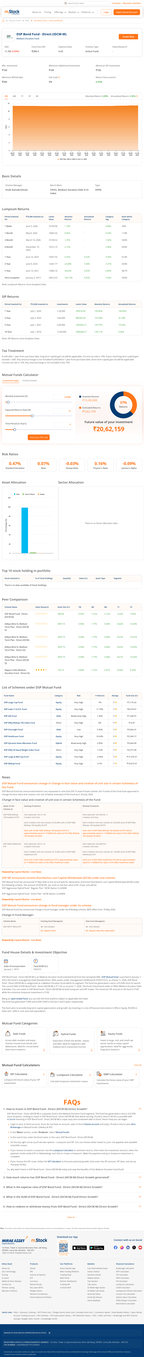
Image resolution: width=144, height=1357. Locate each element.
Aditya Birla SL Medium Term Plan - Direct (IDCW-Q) (17, 660)
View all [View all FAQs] (72, 1217)
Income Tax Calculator (125, 1294)
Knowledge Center (49, 1319)
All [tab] (37, 96)
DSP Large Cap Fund (13, 702)
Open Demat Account (126, 12)
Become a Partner (132, 3)
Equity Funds (115, 1033)
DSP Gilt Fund (10, 716)
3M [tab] (6, 96)
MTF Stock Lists (44, 1312)
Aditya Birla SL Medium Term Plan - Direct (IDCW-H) (17, 626)
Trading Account (28, 1315)
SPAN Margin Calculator (126, 1300)
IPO (31, 1271)
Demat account (91, 1124)
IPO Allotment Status (82, 1315)
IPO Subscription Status (61, 1315)
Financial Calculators (125, 1264)
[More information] (59, 77)
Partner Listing (8, 1287)
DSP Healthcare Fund (14, 736)
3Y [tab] (29, 96)
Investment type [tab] (11, 380)
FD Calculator (122, 1281)
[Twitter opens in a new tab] (134, 1248)
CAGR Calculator (123, 1287)
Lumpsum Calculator (63, 1150)
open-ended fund (19, 998)
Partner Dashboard (68, 1281)
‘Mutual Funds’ (62, 1132)
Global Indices (93, 1278)
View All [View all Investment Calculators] (137, 1065)
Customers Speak (102, 1312)
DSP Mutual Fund (110, 977)
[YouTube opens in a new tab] (140, 1248)
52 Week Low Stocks (95, 1291)
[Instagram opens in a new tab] (122, 1248)
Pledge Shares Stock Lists (64, 1312)
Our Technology (9, 1271)
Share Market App (68, 1268)
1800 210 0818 (8, 1253)
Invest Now (128, 36)
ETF (31, 1278)
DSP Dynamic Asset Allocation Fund (20, 743)
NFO (94, 1315)
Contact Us (6, 1284)
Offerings (58, 12)
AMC (27, 20)
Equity (59, 702)
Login (106, 12)
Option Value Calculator (126, 1297)
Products (34, 1264)
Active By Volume (94, 1297)
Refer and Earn (104, 1315)
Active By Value (93, 1294)
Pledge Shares (36, 1291)
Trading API (65, 1284)
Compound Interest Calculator (129, 1291)
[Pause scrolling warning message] (49, 1333)
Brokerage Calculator (125, 1268)
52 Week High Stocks (96, 1287)
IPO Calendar (42, 1315)
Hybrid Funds (68, 1034)
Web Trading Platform (69, 1271)
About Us (36, 12)
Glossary (23, 1312)
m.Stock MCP (65, 1287)
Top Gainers (92, 1281)
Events (37, 1319)
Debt (58, 716)
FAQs (15, 1312)
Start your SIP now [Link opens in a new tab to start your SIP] (39, 437)
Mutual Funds (15, 20)
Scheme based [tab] (29, 380)
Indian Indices (93, 1271)
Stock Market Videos (120, 1312)
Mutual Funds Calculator (20, 375)
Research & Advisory (39, 1294)
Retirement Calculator (125, 1303)
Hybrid (59, 743)
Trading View (65, 1275)
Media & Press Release (11, 1281)
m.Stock (11, 1119)
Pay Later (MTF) (36, 1287)
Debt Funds (19, 1033)
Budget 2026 (27, 1319)
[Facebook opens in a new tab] (115, 1248)
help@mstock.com (23, 1253)
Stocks (32, 1268)
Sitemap (32, 1312)
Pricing (47, 12)
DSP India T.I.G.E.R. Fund (15, 709)
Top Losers (92, 1284)
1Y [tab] (22, 96)
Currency (34, 1281)
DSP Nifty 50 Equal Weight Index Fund (21, 750)
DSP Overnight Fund (13, 729)
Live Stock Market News (97, 1268)
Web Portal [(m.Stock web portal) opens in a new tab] (64, 1278)
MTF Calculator (122, 1271)
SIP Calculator (54, 1161)
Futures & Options (38, 1275)
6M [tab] (14, 96)
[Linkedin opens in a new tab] (128, 1248)
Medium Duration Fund (27, 38)
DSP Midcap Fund (12, 763)
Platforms (86, 12)
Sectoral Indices (94, 1275)
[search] (87, 3)
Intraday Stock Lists (84, 1312)
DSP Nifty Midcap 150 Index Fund (19, 722)
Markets (72, 12)
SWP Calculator (122, 1278)
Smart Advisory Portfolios (41, 1297)
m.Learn (116, 3)
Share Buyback (93, 1300)
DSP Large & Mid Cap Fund (16, 756)
